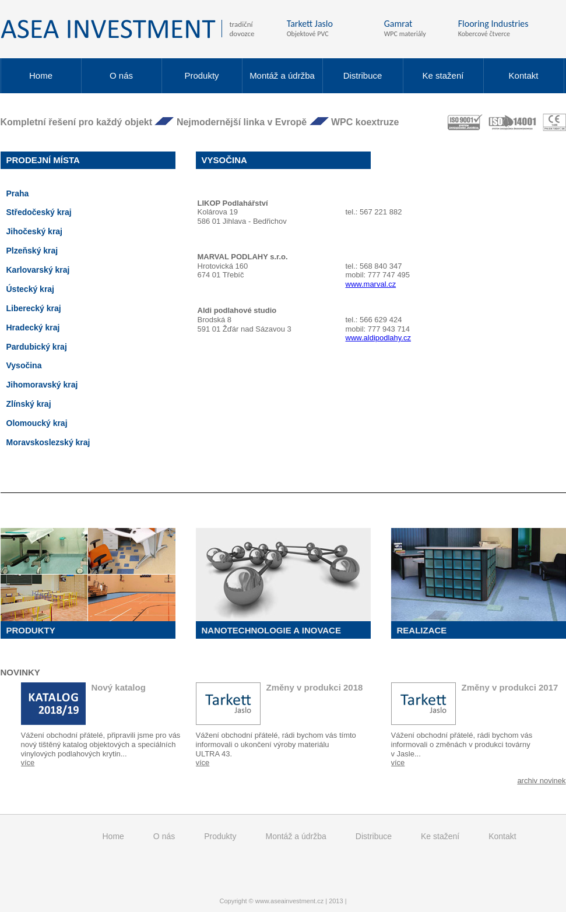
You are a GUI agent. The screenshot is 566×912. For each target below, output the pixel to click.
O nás (121, 75)
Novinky (20, 672)
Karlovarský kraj (38, 269)
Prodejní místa (43, 160)
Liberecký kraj (33, 308)
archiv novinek (541, 780)
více (28, 762)
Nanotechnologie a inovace (271, 630)
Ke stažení (443, 75)
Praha (17, 193)
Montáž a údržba (282, 75)
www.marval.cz (371, 284)
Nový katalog (119, 687)
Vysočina (24, 365)
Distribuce (362, 75)
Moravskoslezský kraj (48, 442)
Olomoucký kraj (37, 423)
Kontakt (524, 75)
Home (40, 75)
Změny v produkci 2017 (510, 687)
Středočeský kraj (39, 212)
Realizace (422, 630)
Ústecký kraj (30, 289)
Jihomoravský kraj (42, 384)
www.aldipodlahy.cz (378, 337)
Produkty (201, 75)
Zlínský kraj (28, 404)
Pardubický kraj (36, 346)
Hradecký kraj (33, 327)
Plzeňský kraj (32, 250)
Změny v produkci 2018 (314, 687)
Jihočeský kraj (34, 231)
